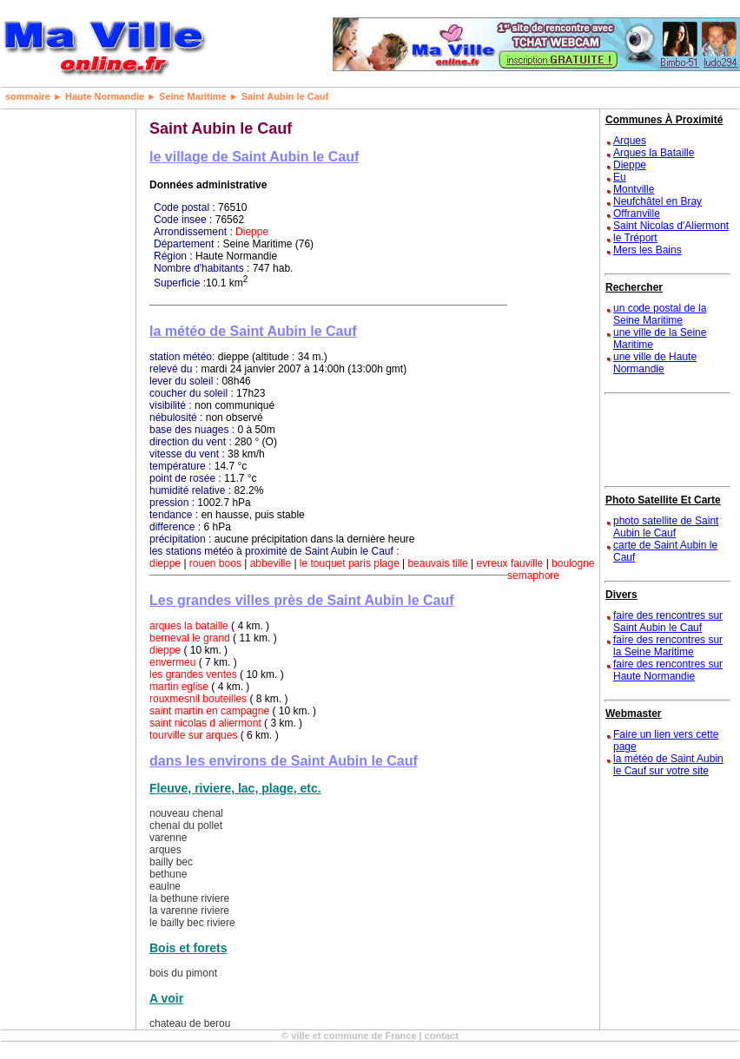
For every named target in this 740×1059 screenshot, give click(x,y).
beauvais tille (437, 563)
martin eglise (178, 687)
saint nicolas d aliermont (205, 723)
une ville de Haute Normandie (655, 363)
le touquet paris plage (350, 563)
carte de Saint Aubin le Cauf (665, 551)
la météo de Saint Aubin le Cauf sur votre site (668, 765)
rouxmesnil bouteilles (198, 699)
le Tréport (635, 238)
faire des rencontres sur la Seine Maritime (668, 646)
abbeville (270, 563)
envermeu (172, 662)
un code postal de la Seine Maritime (659, 314)
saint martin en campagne (209, 711)
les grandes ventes (193, 674)
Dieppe (251, 232)
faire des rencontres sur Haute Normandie (668, 670)
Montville (633, 189)
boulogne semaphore (550, 569)
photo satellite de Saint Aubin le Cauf (665, 527)
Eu (619, 177)
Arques (629, 141)
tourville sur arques (193, 735)
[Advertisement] (57, 369)
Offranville (636, 213)
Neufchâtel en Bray (657, 201)
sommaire (27, 96)
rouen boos (215, 563)
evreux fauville (510, 563)
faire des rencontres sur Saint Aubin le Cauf (668, 621)
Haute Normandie (104, 96)
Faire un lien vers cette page (665, 740)
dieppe (165, 563)
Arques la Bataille (653, 153)
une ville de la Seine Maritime (659, 338)
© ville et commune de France (348, 1035)
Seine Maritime (193, 96)
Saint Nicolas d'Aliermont (671, 226)
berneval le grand (189, 638)
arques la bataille (188, 626)
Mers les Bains (647, 250)
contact (442, 1035)
